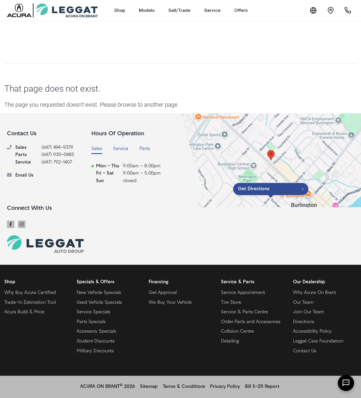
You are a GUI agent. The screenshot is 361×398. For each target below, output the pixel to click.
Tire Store (231, 302)
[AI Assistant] (346, 383)
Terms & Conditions (184, 386)
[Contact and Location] (330, 10)
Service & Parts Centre (244, 312)
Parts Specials (91, 322)
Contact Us (304, 351)
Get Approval (163, 292)
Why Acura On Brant (314, 292)
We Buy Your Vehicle (170, 302)
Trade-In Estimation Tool (30, 302)
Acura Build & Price (24, 312)
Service (212, 10)
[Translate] (313, 10)
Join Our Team (308, 312)
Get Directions (253, 189)
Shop (119, 10)
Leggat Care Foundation (318, 341)
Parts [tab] (144, 149)
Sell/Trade (179, 10)
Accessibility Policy (312, 331)
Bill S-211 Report (262, 386)
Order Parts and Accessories (250, 322)
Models (146, 10)
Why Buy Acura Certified (30, 292)
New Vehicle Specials (99, 292)
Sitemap (149, 386)
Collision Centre (237, 331)
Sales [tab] (96, 149)
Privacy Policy (225, 386)
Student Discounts (96, 341)
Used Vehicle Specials (99, 302)
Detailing (230, 341)
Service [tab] (120, 149)
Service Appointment (243, 292)
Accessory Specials (96, 331)
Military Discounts (95, 351)
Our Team (303, 302)
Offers (241, 10)
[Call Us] (347, 10)
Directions (303, 322)
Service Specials (93, 312)
